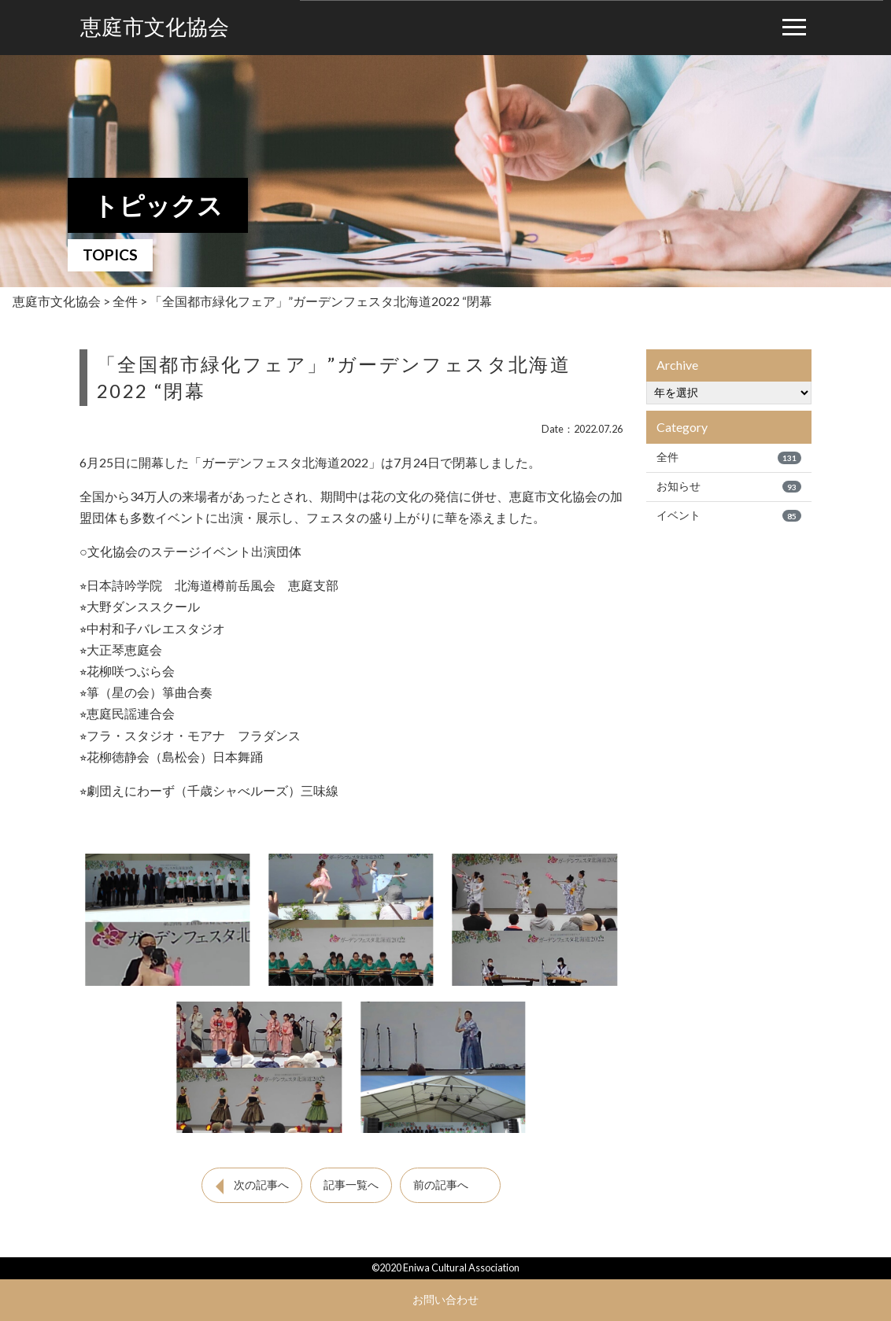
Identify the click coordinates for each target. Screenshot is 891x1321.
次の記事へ (261, 1185)
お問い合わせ (445, 1299)
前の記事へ (440, 1185)
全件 (728, 457)
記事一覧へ (351, 1185)
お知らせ (728, 486)
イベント (728, 515)
